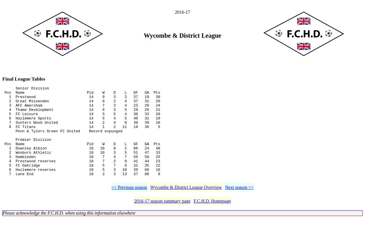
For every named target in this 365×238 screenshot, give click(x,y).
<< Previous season (129, 207)
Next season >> (239, 207)
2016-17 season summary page (162, 220)
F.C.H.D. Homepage (212, 220)
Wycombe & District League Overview (186, 207)
